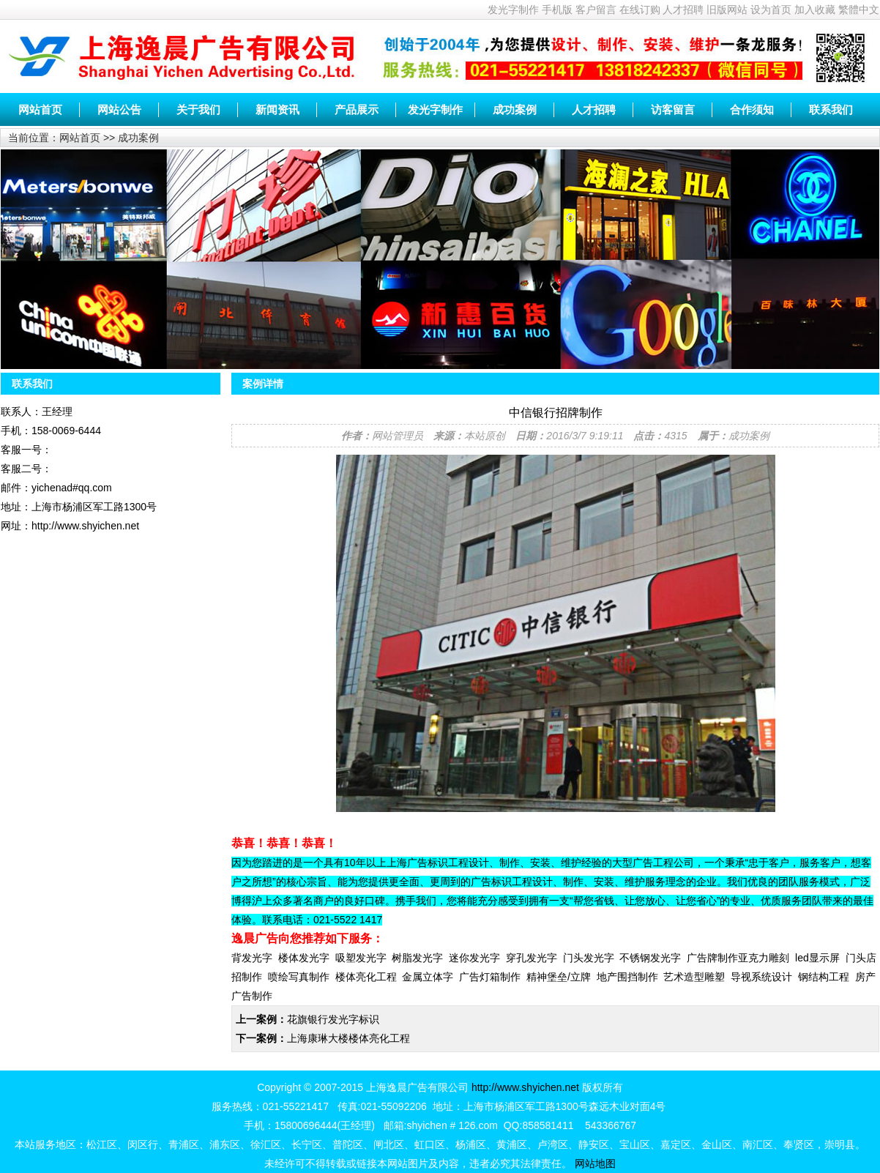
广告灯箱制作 (490, 977)
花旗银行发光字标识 (333, 1019)
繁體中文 (858, 9)
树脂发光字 (417, 958)
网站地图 (595, 1163)
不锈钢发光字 (650, 958)
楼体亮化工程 (366, 977)
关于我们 (198, 109)
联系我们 (831, 109)
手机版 (557, 9)
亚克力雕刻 (763, 958)
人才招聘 (683, 9)
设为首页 (770, 9)
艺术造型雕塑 (694, 977)
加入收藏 (814, 9)
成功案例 (515, 109)
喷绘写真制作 (298, 977)
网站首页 (40, 109)
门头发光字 (588, 958)
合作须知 (752, 109)
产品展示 (357, 109)
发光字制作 (513, 9)
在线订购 (639, 9)
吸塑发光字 (361, 958)
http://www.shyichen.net (525, 1087)
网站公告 (119, 109)
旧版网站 (726, 9)
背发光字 (251, 958)
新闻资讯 (277, 109)
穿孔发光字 (531, 958)
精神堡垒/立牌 (558, 977)
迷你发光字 (474, 958)
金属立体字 (427, 977)
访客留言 (673, 109)
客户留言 (595, 9)
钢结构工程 (823, 977)
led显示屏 (817, 958)
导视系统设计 (761, 977)
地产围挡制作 (627, 977)
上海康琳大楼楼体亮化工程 (348, 1038)
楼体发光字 (303, 958)
